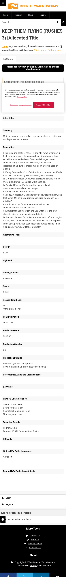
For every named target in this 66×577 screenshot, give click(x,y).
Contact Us (35, 535)
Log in (5, 15)
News (30, 15)
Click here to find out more (48, 50)
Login (6, 497)
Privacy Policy (35, 543)
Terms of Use (35, 547)
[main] (33, 275)
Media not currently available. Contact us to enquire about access (33, 67)
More (42, 15)
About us (35, 539)
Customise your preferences (21, 105)
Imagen (33, 565)
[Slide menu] (3, 3)
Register (18, 15)
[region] (33, 98)
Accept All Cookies (43, 105)
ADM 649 (7, 456)
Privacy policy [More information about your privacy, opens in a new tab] (22, 97)
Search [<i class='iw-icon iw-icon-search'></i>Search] (63, 22)
